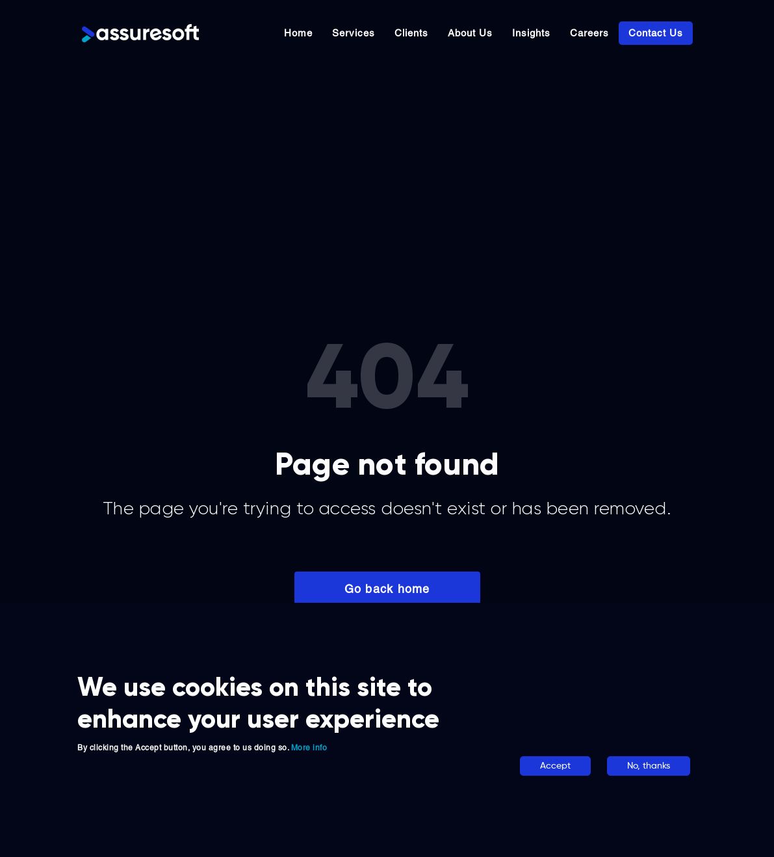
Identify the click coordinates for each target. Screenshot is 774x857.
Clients (411, 32)
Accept (555, 766)
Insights (531, 32)
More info (309, 747)
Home (298, 32)
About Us (470, 32)
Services (353, 32)
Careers (589, 32)
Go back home (387, 589)
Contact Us (655, 32)
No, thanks (648, 766)
